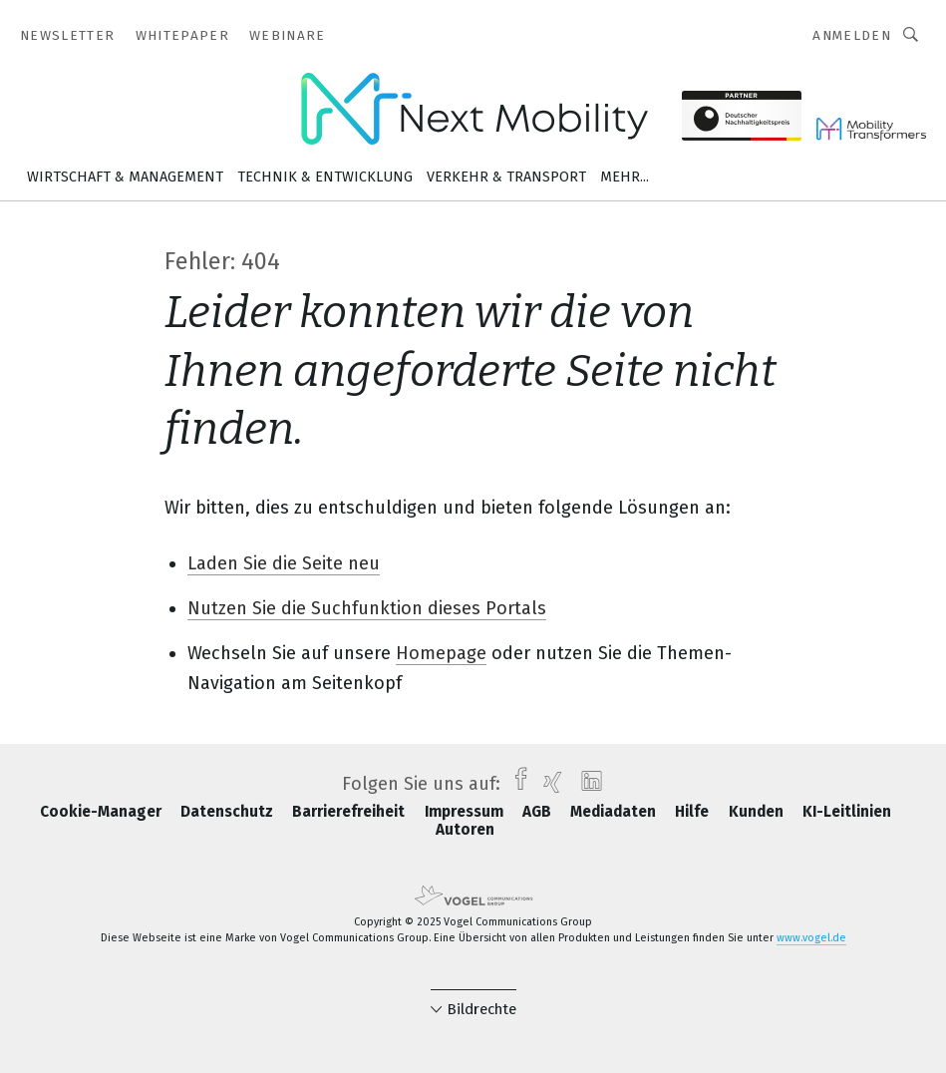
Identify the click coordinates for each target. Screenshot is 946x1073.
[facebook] (515, 784)
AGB (538, 812)
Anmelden (851, 35)
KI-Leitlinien (846, 812)
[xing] (547, 784)
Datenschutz (228, 812)
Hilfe (694, 812)
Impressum (466, 812)
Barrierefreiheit (350, 812)
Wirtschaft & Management (125, 177)
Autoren (465, 830)
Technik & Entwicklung (325, 177)
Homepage (441, 653)
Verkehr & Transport (506, 177)
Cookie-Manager (102, 812)
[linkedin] (586, 784)
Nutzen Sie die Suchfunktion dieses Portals (366, 608)
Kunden (758, 812)
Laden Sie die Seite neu (283, 563)
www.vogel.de (811, 937)
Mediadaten (615, 812)
